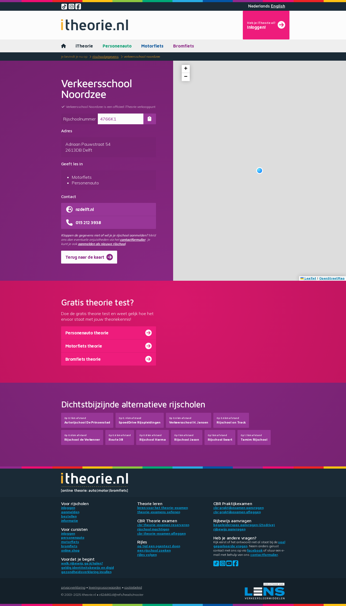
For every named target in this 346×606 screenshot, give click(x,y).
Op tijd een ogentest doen (158, 546)
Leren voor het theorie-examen (162, 508)
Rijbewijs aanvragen (229, 529)
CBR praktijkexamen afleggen (237, 512)
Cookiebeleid (133, 587)
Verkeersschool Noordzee (142, 56)
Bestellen (69, 516)
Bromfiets (183, 45)
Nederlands (259, 6)
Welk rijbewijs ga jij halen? (82, 563)
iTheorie (84, 45)
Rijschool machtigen (153, 529)
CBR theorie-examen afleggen (161, 533)
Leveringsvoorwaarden (105, 587)
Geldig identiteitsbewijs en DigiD (87, 567)
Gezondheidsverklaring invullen (86, 572)
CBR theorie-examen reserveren (163, 525)
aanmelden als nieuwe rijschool (101, 244)
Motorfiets (152, 45)
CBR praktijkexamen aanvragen (238, 508)
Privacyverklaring (73, 587)
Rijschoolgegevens (105, 56)
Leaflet (308, 278)
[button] (259, 170)
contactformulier (133, 240)
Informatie (69, 521)
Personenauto (117, 45)
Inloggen (68, 508)
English (278, 6)
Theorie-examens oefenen (158, 512)
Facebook (255, 550)
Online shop (70, 550)
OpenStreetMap (332, 278)
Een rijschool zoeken (154, 550)
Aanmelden (70, 512)
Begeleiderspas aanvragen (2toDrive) (244, 525)
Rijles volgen (147, 555)
